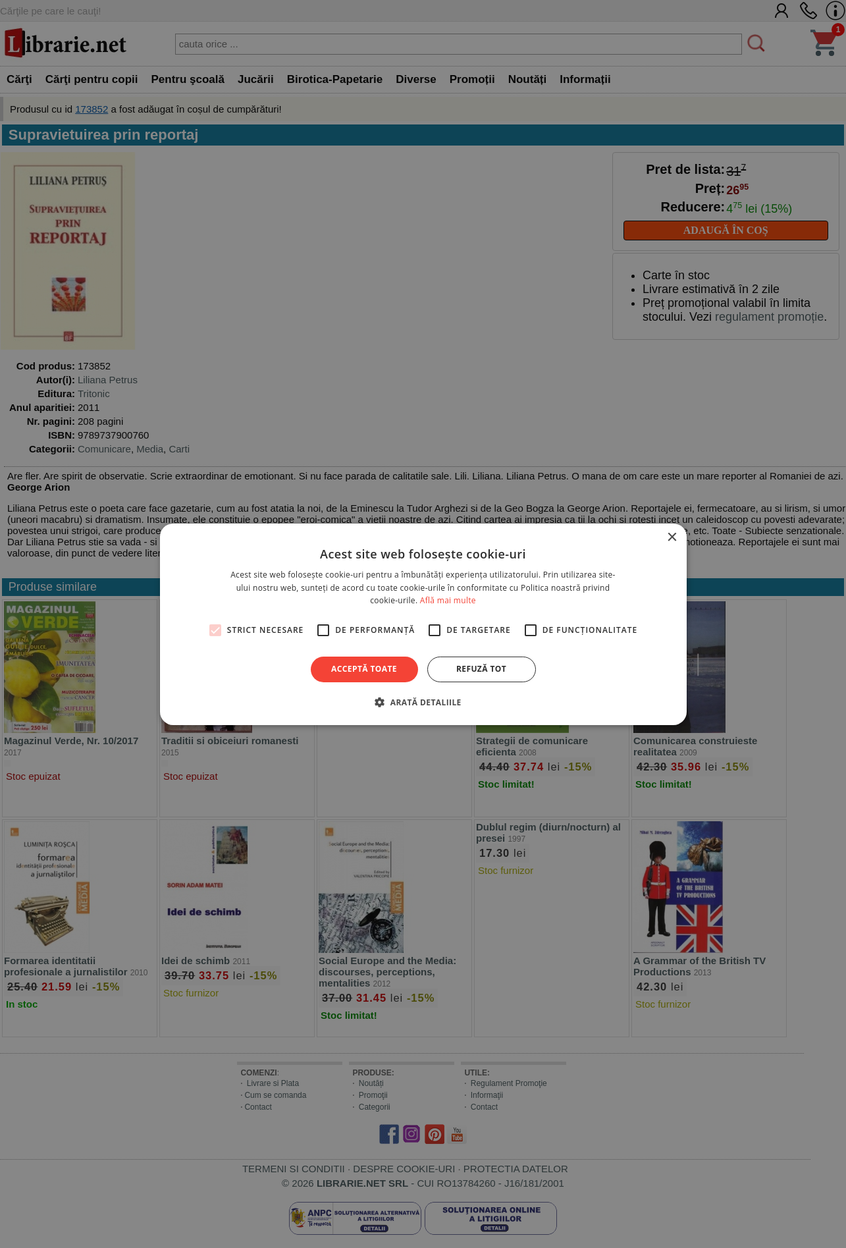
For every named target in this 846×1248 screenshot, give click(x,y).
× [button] (672, 537)
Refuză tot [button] (481, 668)
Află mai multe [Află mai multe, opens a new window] (448, 600)
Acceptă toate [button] (364, 668)
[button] (422, 702)
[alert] (423, 624)
